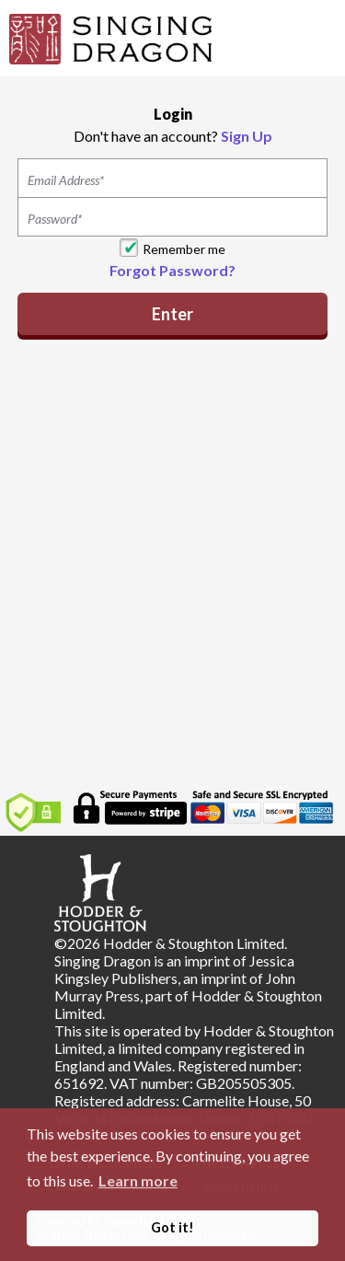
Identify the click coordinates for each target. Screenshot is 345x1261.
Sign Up (246, 136)
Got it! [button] (172, 1227)
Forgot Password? (172, 270)
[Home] (110, 36)
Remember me (184, 249)
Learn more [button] (138, 1180)
